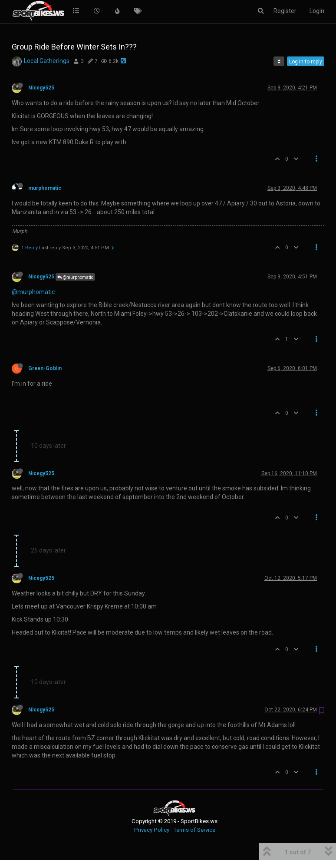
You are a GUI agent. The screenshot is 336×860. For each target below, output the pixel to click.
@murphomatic (75, 277)
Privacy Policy (151, 830)
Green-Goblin (45, 368)
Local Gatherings (46, 60)
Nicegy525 (41, 88)
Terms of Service (194, 830)
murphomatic (44, 188)
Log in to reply (305, 62)
